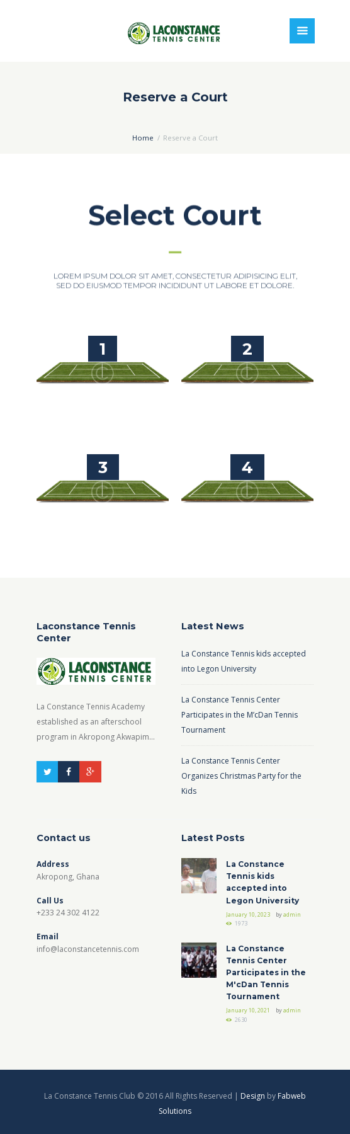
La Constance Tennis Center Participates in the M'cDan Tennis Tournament (266, 973)
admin (292, 914)
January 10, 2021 (248, 1010)
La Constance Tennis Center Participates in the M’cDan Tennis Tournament (239, 714)
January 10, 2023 (248, 914)
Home (143, 137)
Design (252, 1096)
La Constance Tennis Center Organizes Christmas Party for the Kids (241, 775)
